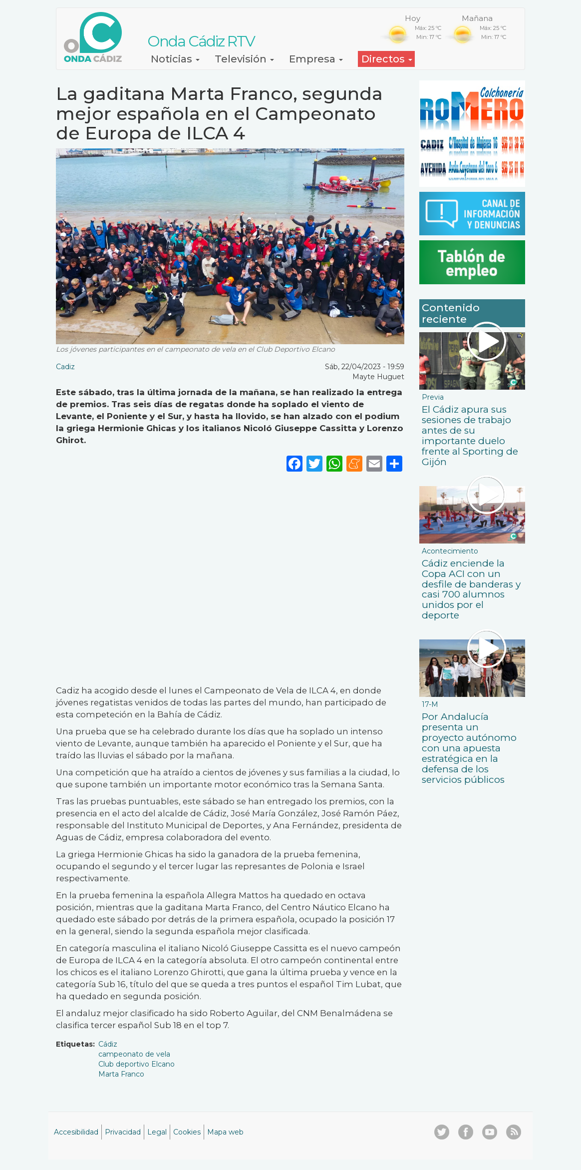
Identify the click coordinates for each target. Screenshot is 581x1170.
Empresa (316, 59)
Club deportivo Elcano (136, 1064)
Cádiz (107, 1044)
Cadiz (65, 366)
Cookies (187, 1132)
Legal (157, 1132)
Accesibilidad (76, 1132)
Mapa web (225, 1132)
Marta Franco (121, 1074)
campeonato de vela (134, 1054)
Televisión (244, 59)
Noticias (175, 59)
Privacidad (123, 1132)
